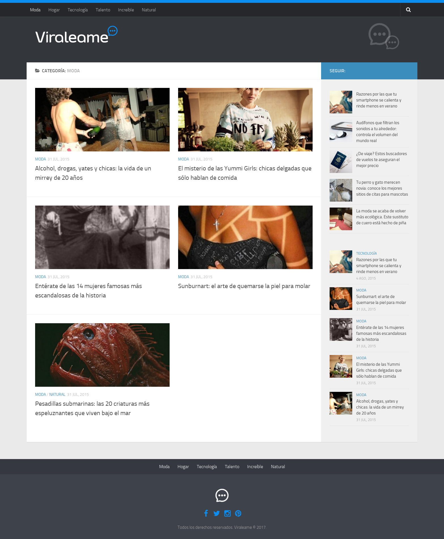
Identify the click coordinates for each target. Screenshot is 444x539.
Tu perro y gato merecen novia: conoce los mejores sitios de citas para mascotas (382, 188)
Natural (149, 9)
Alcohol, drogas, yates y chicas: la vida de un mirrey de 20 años (380, 407)
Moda (35, 9)
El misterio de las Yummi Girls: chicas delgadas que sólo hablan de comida (379, 370)
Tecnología (78, 9)
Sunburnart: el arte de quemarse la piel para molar (244, 286)
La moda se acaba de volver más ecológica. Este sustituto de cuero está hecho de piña (382, 216)
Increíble (126, 9)
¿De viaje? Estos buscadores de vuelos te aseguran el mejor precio (381, 159)
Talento (103, 9)
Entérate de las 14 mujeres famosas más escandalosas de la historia (381, 333)
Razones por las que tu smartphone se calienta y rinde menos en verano (378, 100)
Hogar (54, 9)
